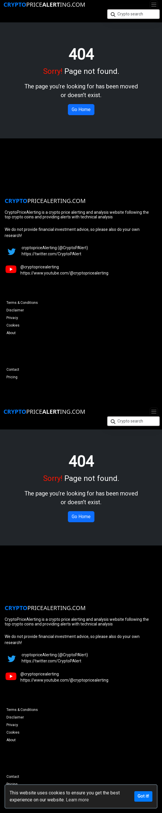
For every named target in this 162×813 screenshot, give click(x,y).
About (11, 333)
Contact (12, 370)
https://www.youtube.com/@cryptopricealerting (64, 273)
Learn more (77, 800)
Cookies (13, 325)
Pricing (11, 377)
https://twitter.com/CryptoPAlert (51, 254)
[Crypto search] (133, 14)
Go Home (81, 109)
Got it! (143, 796)
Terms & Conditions (22, 303)
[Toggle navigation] (154, 5)
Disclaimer (15, 310)
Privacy (12, 318)
